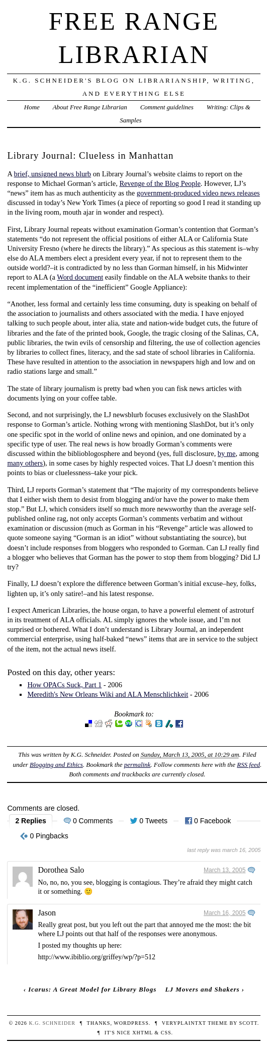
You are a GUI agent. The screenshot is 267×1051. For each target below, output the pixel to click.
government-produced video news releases (198, 193)
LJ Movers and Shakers (202, 989)
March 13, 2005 (224, 870)
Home (32, 107)
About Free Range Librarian (90, 107)
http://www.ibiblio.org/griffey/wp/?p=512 (96, 957)
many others (25, 463)
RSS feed (248, 764)
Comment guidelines (167, 107)
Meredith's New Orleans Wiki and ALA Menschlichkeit (107, 694)
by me (227, 453)
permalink (137, 764)
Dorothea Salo (61, 870)
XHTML (142, 1032)
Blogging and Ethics (56, 764)
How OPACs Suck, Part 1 (64, 685)
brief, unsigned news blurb (52, 174)
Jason (47, 912)
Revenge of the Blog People (159, 183)
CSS (166, 1032)
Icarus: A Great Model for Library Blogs (92, 989)
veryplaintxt (184, 1023)
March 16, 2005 (224, 912)
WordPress (131, 1023)
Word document (80, 277)
